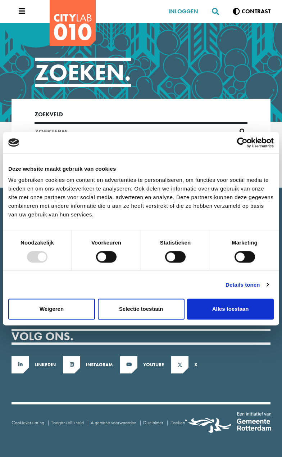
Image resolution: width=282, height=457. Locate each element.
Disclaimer (153, 422)
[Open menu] (20, 11)
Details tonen (243, 285)
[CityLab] (73, 23)
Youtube (153, 365)
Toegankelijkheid (67, 422)
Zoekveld (49, 114)
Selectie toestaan (141, 309)
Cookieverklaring (28, 422)
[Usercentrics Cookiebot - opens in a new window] (242, 142)
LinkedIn (45, 365)
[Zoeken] (212, 11)
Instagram (99, 365)
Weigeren (52, 309)
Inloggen (183, 11)
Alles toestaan (230, 309)
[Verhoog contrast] (251, 11)
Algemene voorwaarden (113, 422)
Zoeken (177, 422)
